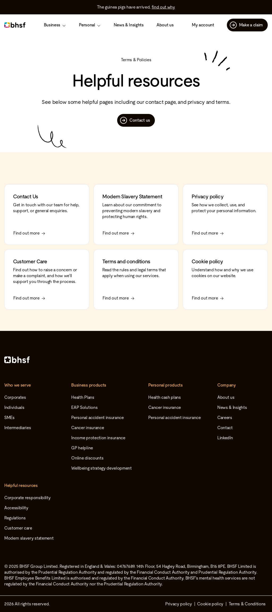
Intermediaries (17, 427)
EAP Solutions (84, 407)
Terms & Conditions (247, 603)
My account (203, 24)
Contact (225, 427)
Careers (224, 417)
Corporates (15, 397)
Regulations (15, 517)
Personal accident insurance (97, 417)
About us (164, 24)
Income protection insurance (98, 437)
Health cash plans (164, 397)
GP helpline (82, 447)
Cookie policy (210, 603)
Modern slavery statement (28, 538)
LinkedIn (225, 437)
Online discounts (87, 458)
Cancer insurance (87, 427)
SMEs (9, 417)
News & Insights (129, 24)
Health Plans (82, 397)
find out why (163, 7)
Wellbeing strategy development (101, 468)
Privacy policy (178, 603)
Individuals (14, 407)
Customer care (18, 528)
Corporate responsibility (27, 497)
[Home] (136, 359)
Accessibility (16, 507)
